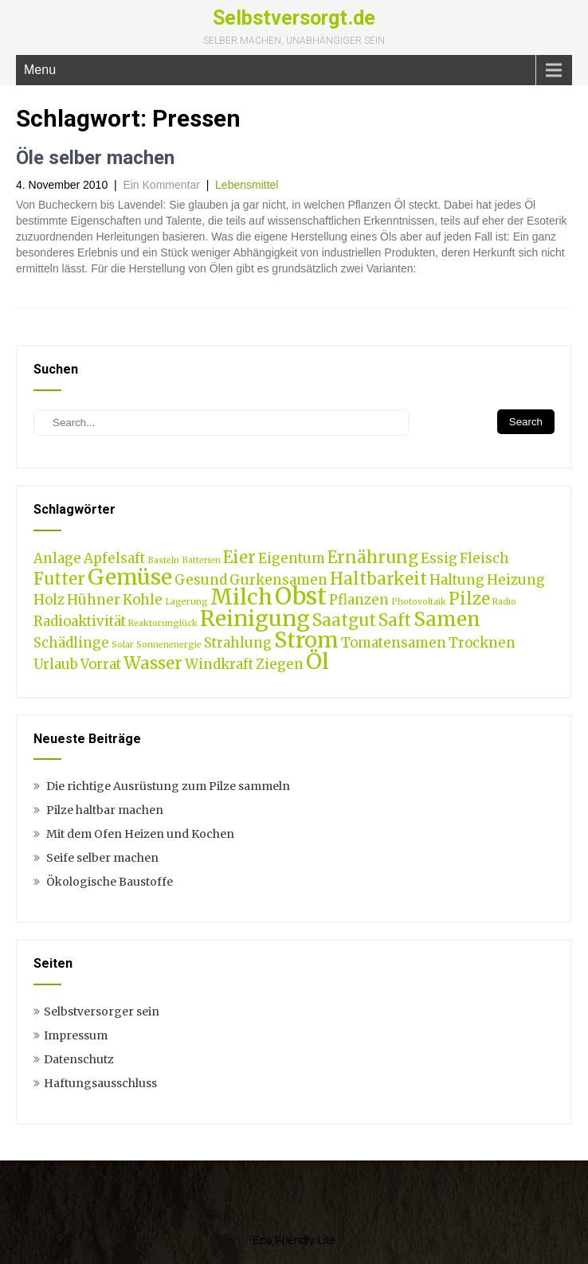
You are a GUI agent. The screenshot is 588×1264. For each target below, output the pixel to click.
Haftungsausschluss (100, 1083)
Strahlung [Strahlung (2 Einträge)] (238, 643)
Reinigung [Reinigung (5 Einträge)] (255, 618)
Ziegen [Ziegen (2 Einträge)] (280, 664)
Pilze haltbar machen (104, 810)
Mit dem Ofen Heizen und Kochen (140, 834)
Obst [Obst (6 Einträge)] (301, 596)
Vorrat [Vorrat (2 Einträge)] (100, 664)
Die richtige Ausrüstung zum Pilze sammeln (168, 786)
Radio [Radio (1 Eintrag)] (504, 602)
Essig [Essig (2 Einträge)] (439, 558)
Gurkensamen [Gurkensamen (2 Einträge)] (278, 580)
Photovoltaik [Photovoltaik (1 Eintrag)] (418, 602)
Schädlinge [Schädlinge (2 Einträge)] (71, 643)
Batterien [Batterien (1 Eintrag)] (201, 560)
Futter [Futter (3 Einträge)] (59, 578)
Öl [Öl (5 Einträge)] (317, 661)
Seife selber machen (102, 858)
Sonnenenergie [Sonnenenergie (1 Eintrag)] (169, 645)
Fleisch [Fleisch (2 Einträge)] (484, 558)
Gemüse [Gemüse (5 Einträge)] (130, 576)
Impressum (76, 1035)
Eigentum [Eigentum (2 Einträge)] (291, 558)
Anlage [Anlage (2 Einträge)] (57, 558)
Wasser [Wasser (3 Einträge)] (152, 663)
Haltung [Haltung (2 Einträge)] (456, 580)
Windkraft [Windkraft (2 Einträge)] (219, 664)
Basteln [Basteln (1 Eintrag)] (163, 560)
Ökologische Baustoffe (109, 882)
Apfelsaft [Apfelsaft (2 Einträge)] (114, 558)
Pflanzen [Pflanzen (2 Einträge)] (359, 600)
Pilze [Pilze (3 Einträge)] (469, 598)
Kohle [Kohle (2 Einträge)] (143, 600)
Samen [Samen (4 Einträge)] (447, 619)
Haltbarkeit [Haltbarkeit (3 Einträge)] (378, 578)
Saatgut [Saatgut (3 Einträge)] (344, 620)
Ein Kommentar (161, 184)
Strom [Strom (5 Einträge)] (306, 639)
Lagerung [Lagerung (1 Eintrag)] (186, 602)
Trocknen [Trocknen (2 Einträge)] (482, 643)
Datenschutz (79, 1059)
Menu (40, 69)
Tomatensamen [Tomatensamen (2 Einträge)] (393, 643)
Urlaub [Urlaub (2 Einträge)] (55, 664)
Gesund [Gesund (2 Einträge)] (200, 580)
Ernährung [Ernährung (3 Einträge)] (372, 557)
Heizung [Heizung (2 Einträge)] (516, 580)
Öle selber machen (95, 158)
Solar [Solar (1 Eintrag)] (123, 645)
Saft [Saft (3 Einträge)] (394, 620)
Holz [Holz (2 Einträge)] (49, 600)
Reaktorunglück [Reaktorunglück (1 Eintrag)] (163, 623)
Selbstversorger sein (101, 1011)
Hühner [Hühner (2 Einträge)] (93, 600)
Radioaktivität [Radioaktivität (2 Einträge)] (79, 621)
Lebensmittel (246, 184)
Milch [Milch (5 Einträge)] (241, 596)
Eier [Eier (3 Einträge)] (239, 557)
